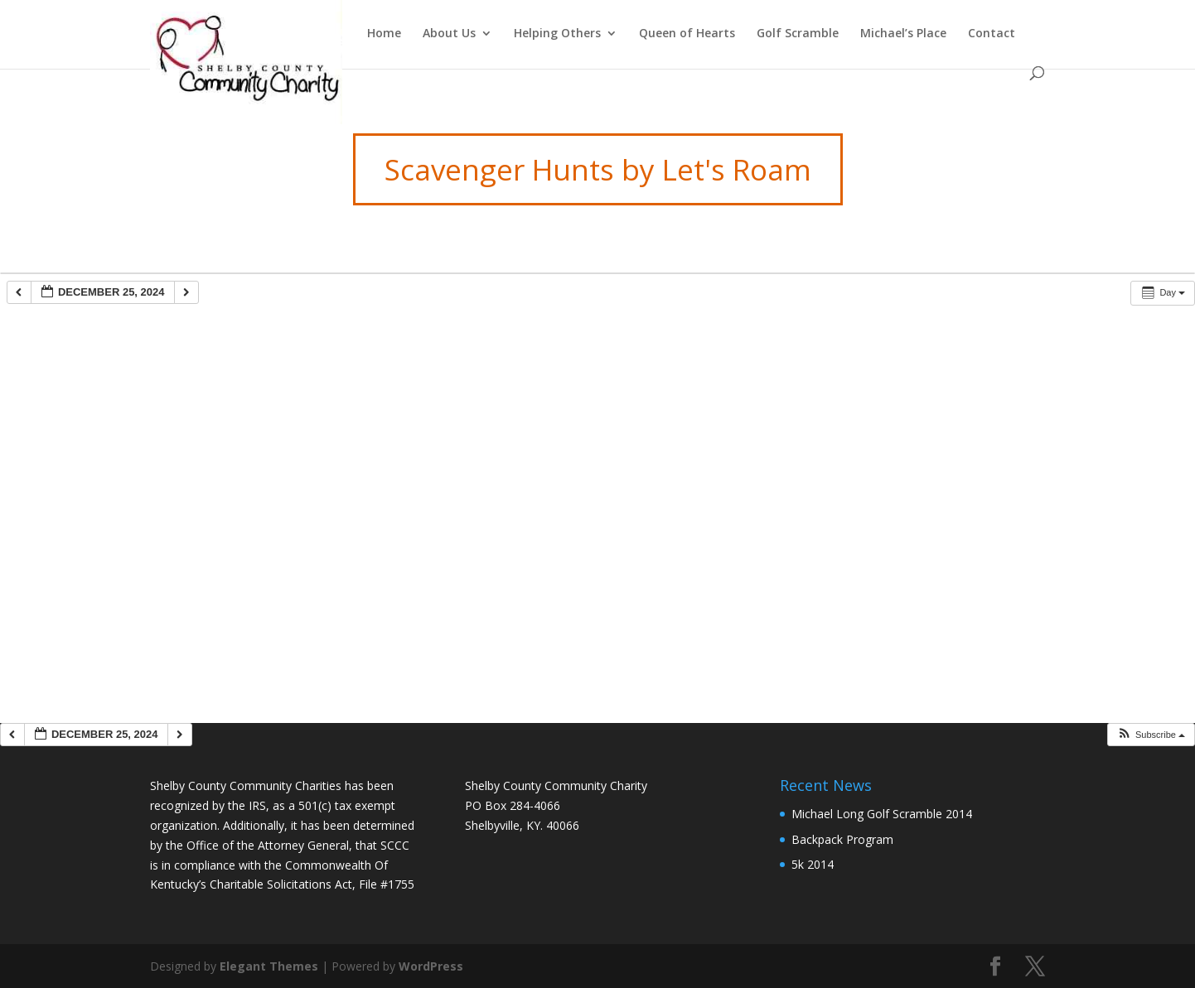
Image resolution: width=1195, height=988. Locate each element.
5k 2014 (812, 864)
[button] (1150, 735)
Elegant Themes (269, 966)
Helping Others (557, 34)
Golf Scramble (798, 34)
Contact (991, 34)
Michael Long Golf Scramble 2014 (881, 814)
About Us (449, 34)
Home (384, 34)
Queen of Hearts (687, 34)
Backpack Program (842, 839)
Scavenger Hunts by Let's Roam (598, 169)
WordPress (431, 966)
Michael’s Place (903, 34)
